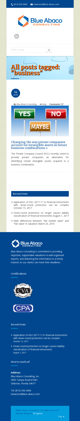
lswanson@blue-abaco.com (46, 4)
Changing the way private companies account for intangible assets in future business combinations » (39, 145)
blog (44, 104)
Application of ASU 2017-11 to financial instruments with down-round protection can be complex (41, 203)
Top (60, 416)
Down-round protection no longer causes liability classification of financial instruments (41, 214)
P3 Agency (38, 413)
